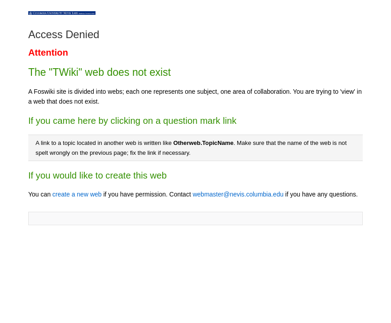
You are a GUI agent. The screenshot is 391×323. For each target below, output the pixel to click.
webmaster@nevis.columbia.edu (238, 194)
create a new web (77, 194)
